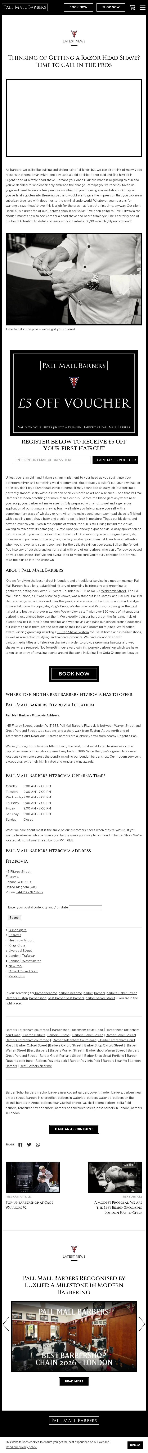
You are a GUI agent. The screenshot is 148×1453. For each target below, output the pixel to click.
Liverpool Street (20, 950)
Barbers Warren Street (66, 1050)
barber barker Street (100, 998)
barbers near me (70, 993)
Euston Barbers (33, 1035)
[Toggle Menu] (142, 7)
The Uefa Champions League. (118, 652)
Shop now (111, 7)
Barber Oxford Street (31, 1045)
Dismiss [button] (135, 1445)
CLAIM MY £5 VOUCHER (115, 460)
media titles (25, 642)
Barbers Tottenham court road (27, 1030)
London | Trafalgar (22, 955)
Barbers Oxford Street (65, 1045)
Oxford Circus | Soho (23, 971)
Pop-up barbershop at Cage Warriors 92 (29, 1205)
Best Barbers (37, 1050)
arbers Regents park (52, 1060)
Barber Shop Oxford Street (103, 1045)
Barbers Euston (17, 998)
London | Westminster (25, 961)
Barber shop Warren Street (105, 1050)
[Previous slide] (6, 1324)
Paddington (17, 976)
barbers (99, 993)
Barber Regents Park (85, 1060)
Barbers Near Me (115, 1060)
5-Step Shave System (73, 632)
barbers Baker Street (122, 993)
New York (15, 966)
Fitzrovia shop (58, 211)
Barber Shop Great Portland (104, 1055)
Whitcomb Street (113, 591)
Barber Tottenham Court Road (75, 1040)
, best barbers (74, 998)
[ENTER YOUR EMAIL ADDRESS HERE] (51, 460)
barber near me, (46, 993)
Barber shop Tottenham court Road (77, 1030)
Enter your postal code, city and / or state (38, 907)
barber (88, 993)
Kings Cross (17, 945)
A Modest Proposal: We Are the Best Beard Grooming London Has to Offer (118, 1207)
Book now (78, 7)
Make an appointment (74, 1129)
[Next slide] (141, 1324)
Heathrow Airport (21, 940)
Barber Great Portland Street (60, 1055)
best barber (56, 998)
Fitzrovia (15, 935)
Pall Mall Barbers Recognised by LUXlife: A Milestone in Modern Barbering (74, 1285)
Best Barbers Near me (36, 1066)
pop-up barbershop (102, 647)
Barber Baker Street (120, 1035)
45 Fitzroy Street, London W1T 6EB (33, 725)
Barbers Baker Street (87, 1035)
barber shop (37, 998)
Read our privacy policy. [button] (21, 1447)
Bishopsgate (18, 930)
